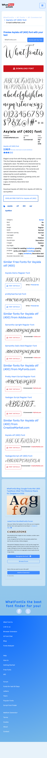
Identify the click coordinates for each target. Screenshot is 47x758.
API (4, 674)
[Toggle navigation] (42, 5)
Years (5, 696)
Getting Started (9, 665)
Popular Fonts (8, 701)
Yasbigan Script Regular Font (18, 397)
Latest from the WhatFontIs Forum (20, 521)
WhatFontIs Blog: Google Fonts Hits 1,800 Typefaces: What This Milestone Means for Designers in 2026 (23, 491)
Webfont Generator (23, 572)
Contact (6, 731)
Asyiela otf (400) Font (15, 435)
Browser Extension (10, 632)
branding (30, 251)
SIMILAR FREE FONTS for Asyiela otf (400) (20, 198)
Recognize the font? (23, 556)
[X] (28, 611)
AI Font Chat (8, 636)
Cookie (5, 722)
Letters (6, 691)
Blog (5, 641)
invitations (30, 248)
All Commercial (35, 17)
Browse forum (23, 561)
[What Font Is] (8, 5)
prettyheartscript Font (15, 294)
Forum (5, 682)
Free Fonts (7, 670)
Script (41, 220)
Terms (5, 717)
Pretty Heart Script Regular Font (20, 377)
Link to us (6, 627)
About (5, 727)
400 (24, 206)
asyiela (9, 206)
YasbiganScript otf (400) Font (18, 456)
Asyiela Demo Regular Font (17, 273)
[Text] (14, 40)
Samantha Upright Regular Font (19, 325)
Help (5, 656)
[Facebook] (19, 611)
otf (17, 206)
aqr (31, 206)
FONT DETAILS (13, 286)
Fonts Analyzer (8, 646)
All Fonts (21, 17)
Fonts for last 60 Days (11, 686)
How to (6, 660)
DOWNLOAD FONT (23, 68)
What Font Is (8, 622)
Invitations (27, 254)
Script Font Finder (10, 705)
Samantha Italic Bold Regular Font (21, 346)
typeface (8, 211)
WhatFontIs (8, 17)
